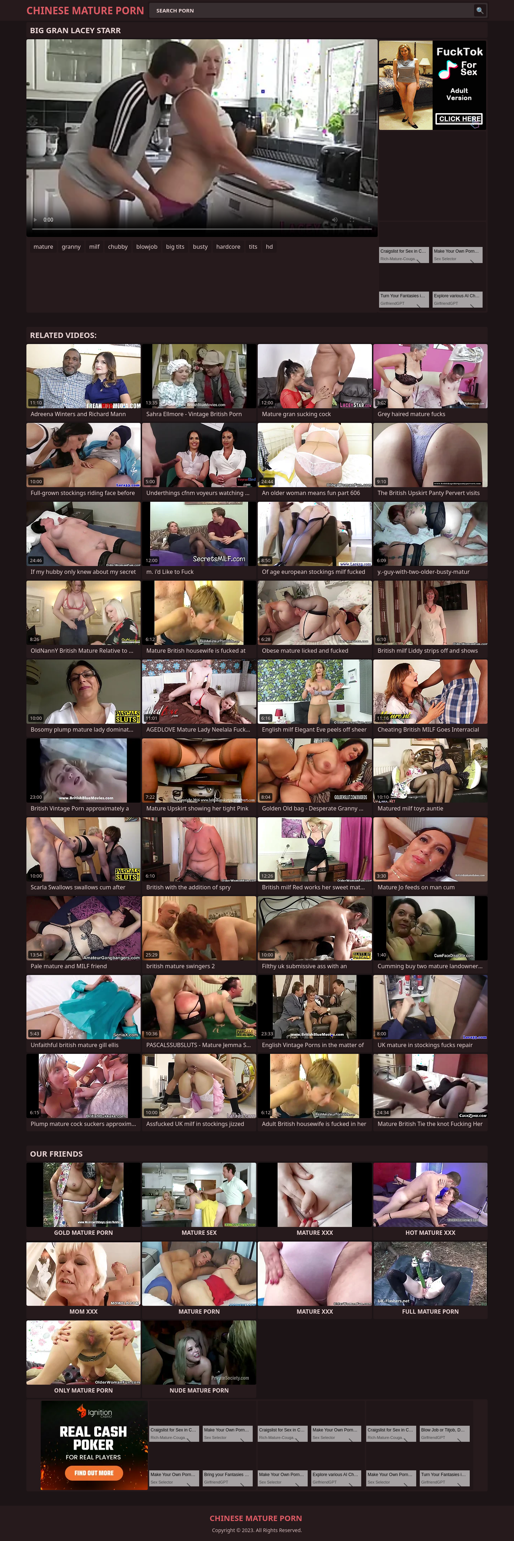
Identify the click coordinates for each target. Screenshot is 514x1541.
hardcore (228, 247)
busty (200, 247)
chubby (118, 247)
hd (269, 247)
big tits (175, 247)
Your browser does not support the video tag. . (202, 138)
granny (71, 247)
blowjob (147, 247)
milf (94, 247)
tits (253, 247)
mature (43, 247)
